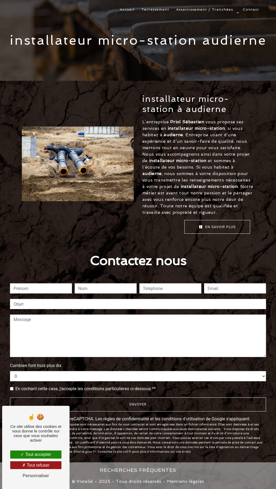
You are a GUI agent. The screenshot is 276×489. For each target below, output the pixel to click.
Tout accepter (35, 454)
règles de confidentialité (126, 418)
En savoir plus (217, 227)
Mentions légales (184, 481)
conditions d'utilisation (183, 418)
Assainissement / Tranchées (204, 9)
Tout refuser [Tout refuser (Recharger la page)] (36, 465)
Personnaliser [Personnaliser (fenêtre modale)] (36, 475)
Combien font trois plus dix (35, 365)
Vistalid (85, 481)
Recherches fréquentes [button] (138, 470)
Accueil (127, 9)
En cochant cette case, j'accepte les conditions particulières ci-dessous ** (85, 388)
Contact (251, 9)
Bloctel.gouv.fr (85, 451)
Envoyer (138, 404)
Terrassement (155, 9)
